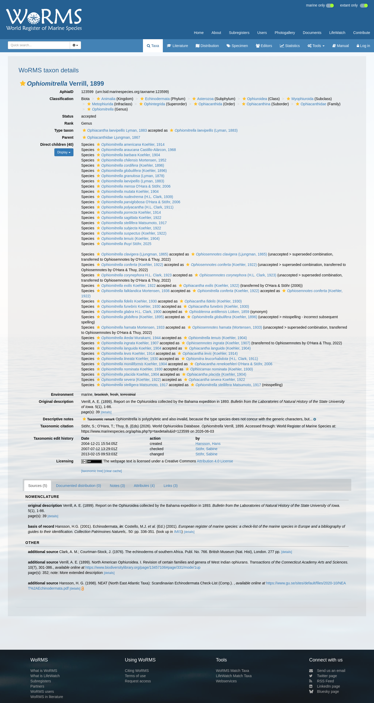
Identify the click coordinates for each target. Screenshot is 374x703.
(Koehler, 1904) (127, 238)
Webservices (226, 681)
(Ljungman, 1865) (131, 254)
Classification (61, 99)
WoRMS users (42, 691)
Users (262, 33)
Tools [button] (316, 46)
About (216, 33)
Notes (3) (117, 486)
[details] (106, 412)
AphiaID (66, 92)
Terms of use (135, 676)
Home (199, 33)
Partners (37, 686)
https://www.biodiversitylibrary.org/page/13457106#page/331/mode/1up (142, 567)
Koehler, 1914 (130, 144)
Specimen (237, 46)
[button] (23, 83)
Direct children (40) (56, 144)
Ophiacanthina (255, 104)
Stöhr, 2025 (123, 244)
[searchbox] (37, 45)
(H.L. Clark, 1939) (134, 197)
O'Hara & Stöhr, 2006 (133, 186)
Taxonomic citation (56, 426)
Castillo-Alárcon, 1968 (135, 150)
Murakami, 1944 (128, 338)
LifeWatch (337, 33)
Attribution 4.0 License (215, 461)
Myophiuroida (299, 99)
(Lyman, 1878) (130, 176)
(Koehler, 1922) (130, 233)
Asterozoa (202, 99)
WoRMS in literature (46, 697)
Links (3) (171, 486)
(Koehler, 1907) (215, 343)
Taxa (153, 46)
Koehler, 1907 (127, 343)
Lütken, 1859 (216, 312)
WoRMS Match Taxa (232, 671)
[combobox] (39, 45)
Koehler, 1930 (126, 301)
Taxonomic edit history (53, 438)
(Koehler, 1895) (129, 317)
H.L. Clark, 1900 (128, 312)
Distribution (207, 46)
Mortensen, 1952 (130, 160)
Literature (177, 46)
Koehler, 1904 (127, 155)
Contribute (361, 33)
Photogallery (285, 33)
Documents (312, 33)
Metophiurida (99, 104)
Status (67, 116)
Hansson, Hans (208, 443)
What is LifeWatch (45, 676)
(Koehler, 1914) (207, 353)
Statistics (290, 46)
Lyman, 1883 (114, 130)
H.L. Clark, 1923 (133, 275)
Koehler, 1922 (128, 218)
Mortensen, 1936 (132, 291)
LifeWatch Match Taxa (234, 676)
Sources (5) (37, 486)
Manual (340, 46)
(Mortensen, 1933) (224, 327)
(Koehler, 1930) (210, 301)
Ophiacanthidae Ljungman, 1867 (110, 137)
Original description (56, 401)
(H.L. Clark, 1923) (234, 275)
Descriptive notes (58, 419)
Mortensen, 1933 (130, 327)
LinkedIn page (324, 686)
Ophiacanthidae (310, 104)
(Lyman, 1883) (203, 130)
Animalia (105, 99)
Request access (138, 681)
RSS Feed (321, 681)
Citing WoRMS (137, 671)
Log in (363, 46)
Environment (62, 394)
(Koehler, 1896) (129, 165)
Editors (264, 46)
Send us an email (327, 671)
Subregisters (239, 33)
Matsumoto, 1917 (131, 223)
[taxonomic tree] (92, 471)
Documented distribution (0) (78, 486)
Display (64, 152)
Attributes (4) (144, 486)
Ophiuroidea (254, 99)
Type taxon (63, 130)
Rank (69, 123)
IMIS (178, 532)
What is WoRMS (43, 671)
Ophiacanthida (207, 104)
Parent (67, 137)
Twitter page (323, 676)
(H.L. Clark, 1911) (134, 207)
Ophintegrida (151, 104)
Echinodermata (154, 99)
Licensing (64, 461)
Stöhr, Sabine (206, 449)
